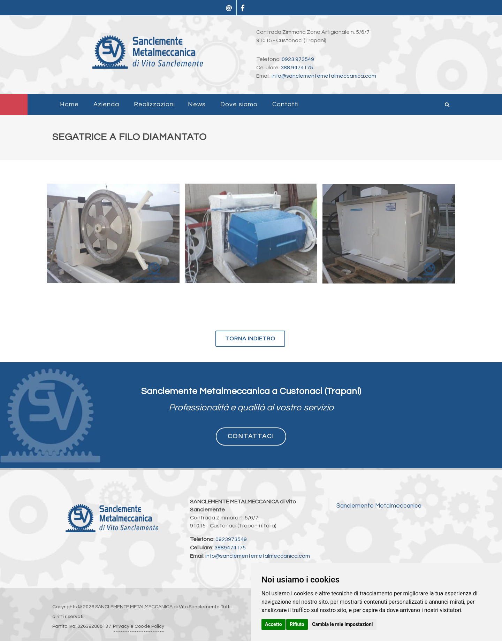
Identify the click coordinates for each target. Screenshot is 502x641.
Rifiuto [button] (297, 624)
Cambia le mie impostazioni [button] (342, 624)
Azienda (106, 104)
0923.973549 (298, 59)
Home (69, 104)
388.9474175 (297, 67)
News (197, 104)
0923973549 (231, 539)
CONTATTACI (251, 436)
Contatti (285, 104)
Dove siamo (239, 104)
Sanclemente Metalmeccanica (378, 506)
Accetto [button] (273, 624)
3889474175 (230, 547)
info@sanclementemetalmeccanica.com (324, 76)
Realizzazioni (154, 104)
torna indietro (250, 338)
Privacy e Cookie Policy (138, 626)
